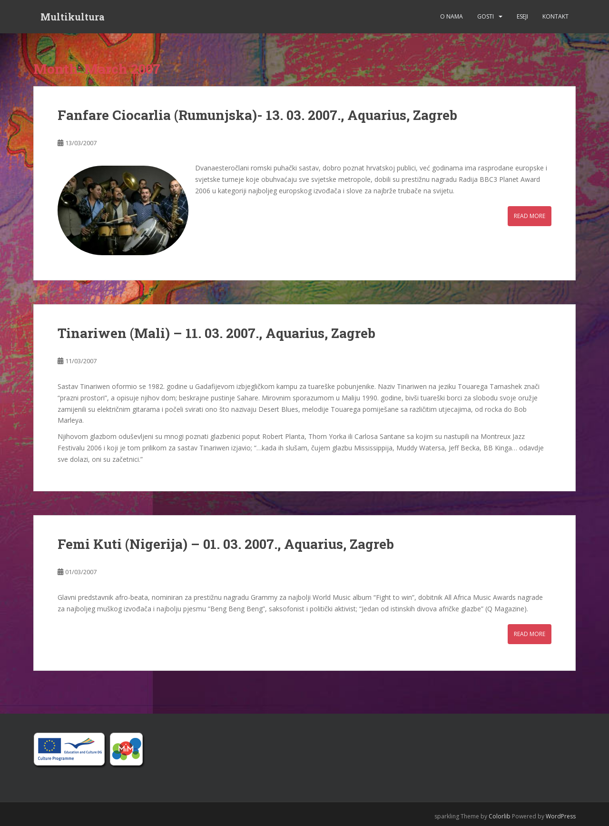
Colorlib (500, 816)
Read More (529, 216)
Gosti (485, 16)
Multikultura (72, 16)
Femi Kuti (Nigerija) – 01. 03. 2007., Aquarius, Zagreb (226, 544)
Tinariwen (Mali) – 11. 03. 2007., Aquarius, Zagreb (216, 333)
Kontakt (555, 16)
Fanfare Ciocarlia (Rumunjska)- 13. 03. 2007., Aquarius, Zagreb (257, 115)
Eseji (522, 16)
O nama (451, 16)
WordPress (561, 816)
